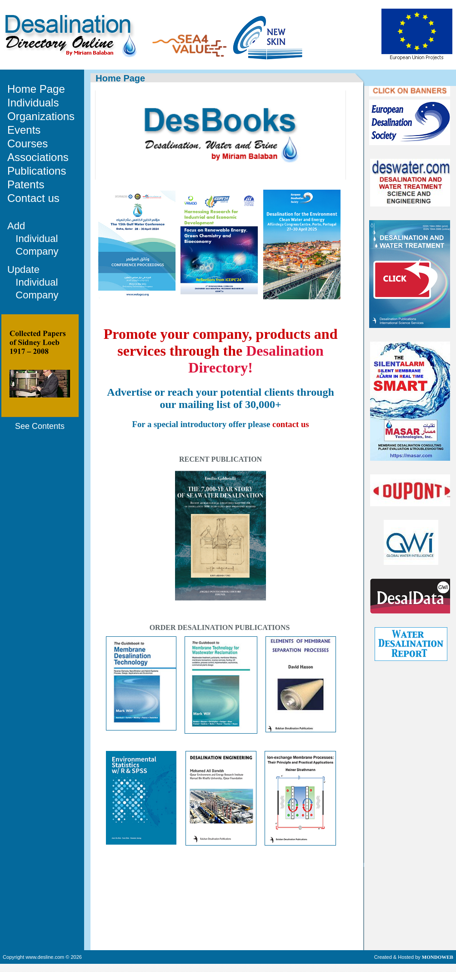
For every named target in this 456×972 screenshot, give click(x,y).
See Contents (40, 426)
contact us (290, 424)
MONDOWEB (437, 957)
